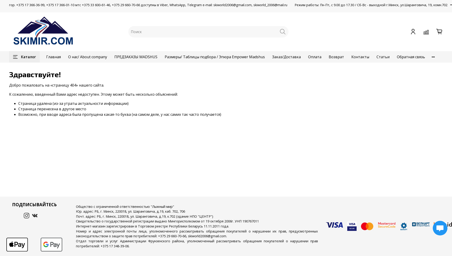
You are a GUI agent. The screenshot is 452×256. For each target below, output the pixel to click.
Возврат (336, 56)
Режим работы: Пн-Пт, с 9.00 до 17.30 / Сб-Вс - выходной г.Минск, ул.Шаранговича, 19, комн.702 (371, 5)
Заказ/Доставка (286, 56)
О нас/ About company (87, 56)
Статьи (383, 56)
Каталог (24, 56)
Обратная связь (411, 56)
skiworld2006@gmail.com (207, 236)
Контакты (360, 56)
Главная (53, 56)
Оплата (314, 56)
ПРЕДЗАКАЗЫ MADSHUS (135, 56)
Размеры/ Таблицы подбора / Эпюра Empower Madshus (215, 56)
